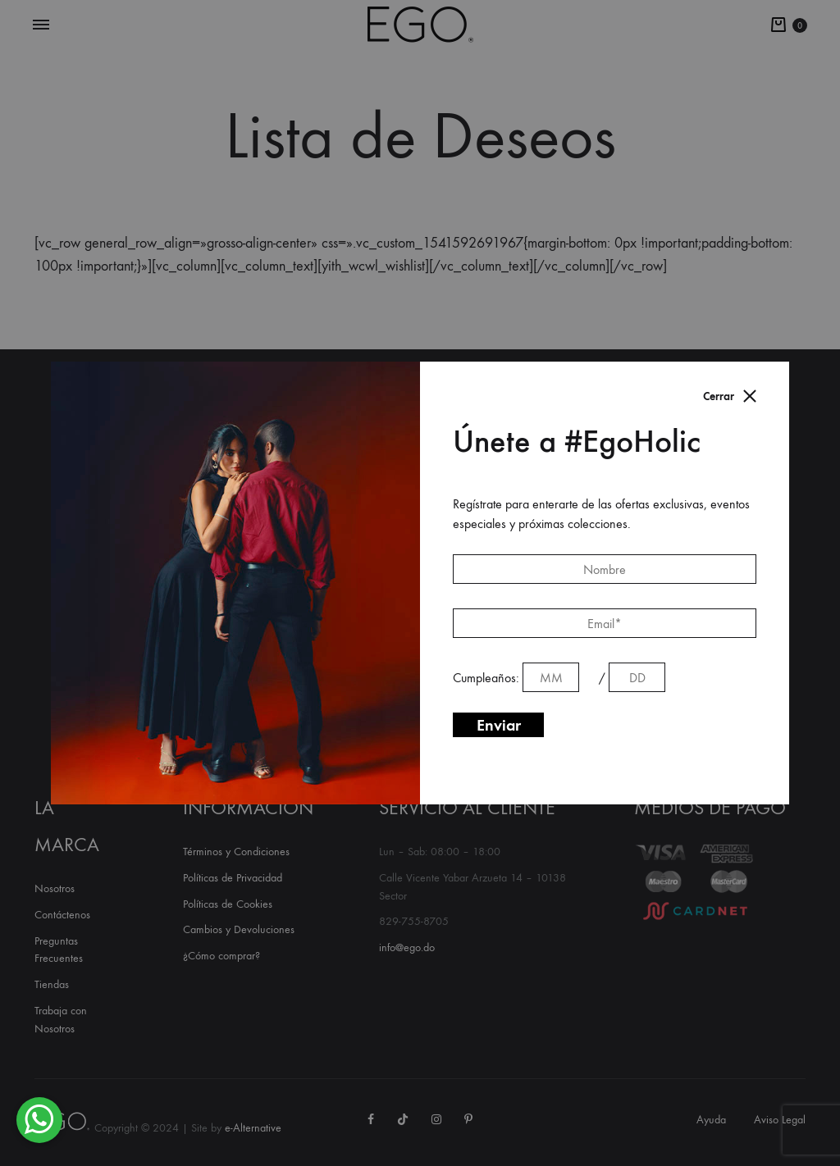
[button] (39, 1120)
